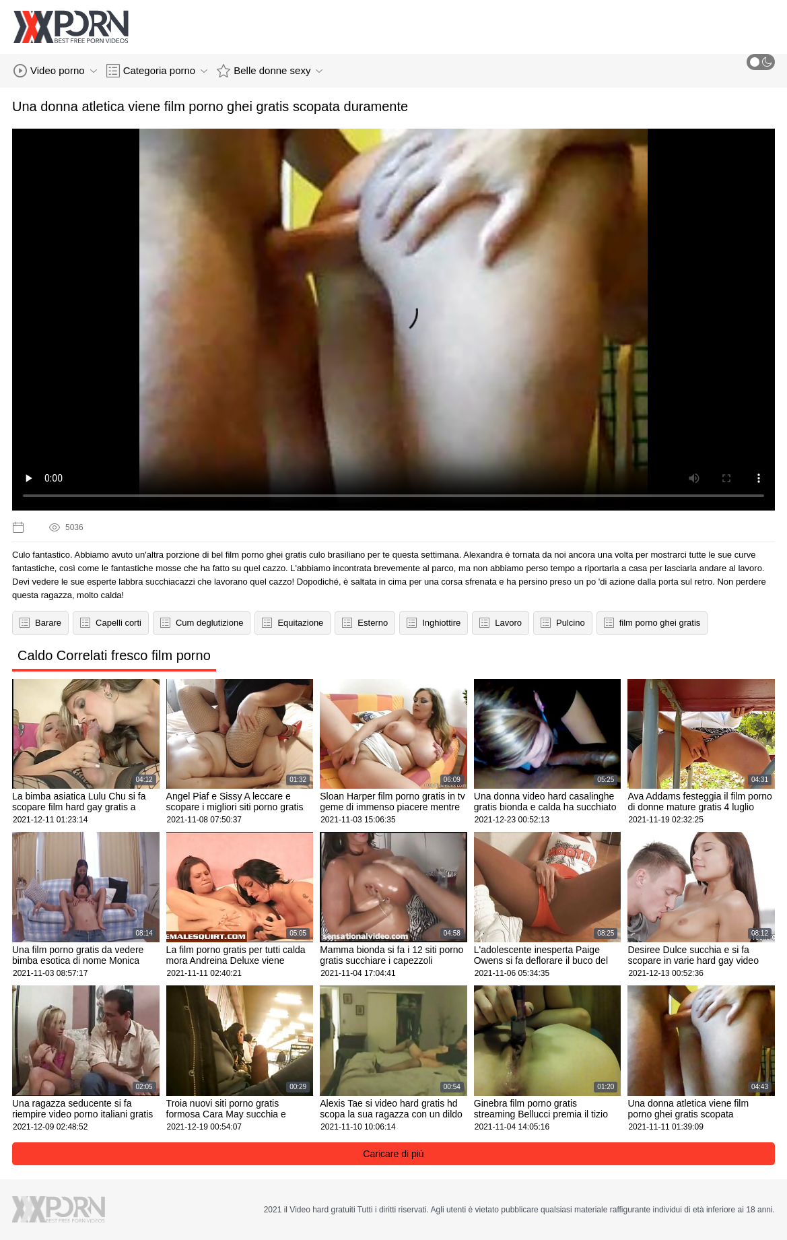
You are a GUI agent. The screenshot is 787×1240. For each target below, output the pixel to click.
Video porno (55, 70)
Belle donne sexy (269, 70)
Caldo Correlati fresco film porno (114, 655)
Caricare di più (393, 1153)
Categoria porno (157, 70)
